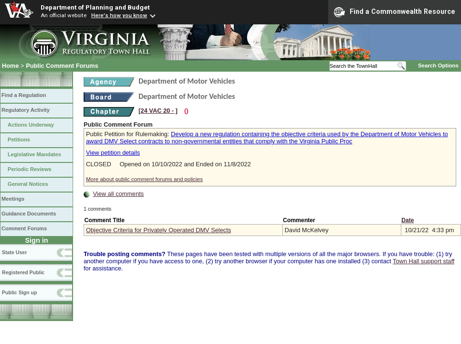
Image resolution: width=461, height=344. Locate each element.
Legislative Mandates (34, 154)
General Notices (28, 184)
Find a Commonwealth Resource (394, 12)
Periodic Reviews (30, 169)
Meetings (12, 199)
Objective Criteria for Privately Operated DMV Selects (158, 230)
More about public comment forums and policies (144, 179)
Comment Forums (24, 228)
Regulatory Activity (25, 110)
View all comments (118, 193)
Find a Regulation (23, 95)
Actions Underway (31, 125)
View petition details (113, 152)
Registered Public (23, 272)
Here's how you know (119, 15)
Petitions (19, 139)
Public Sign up (19, 292)
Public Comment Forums (62, 65)
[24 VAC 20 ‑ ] (158, 110)
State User (14, 252)
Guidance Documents (28, 213)
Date (407, 220)
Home (10, 65)
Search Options (438, 65)
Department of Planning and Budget (95, 7)
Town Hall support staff (423, 261)
